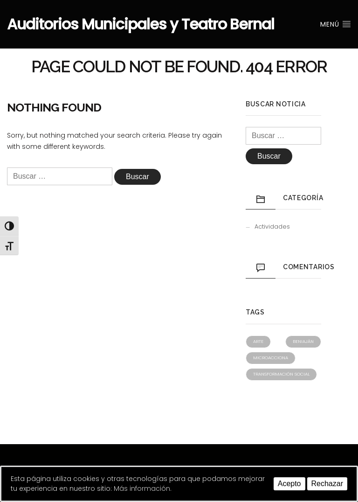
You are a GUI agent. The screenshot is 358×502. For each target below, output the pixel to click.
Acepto (289, 484)
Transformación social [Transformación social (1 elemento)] (281, 374)
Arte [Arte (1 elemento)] (258, 341)
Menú (335, 24)
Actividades (272, 226)
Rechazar (327, 484)
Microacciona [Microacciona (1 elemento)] (270, 358)
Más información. (143, 488)
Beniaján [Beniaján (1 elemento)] (303, 341)
